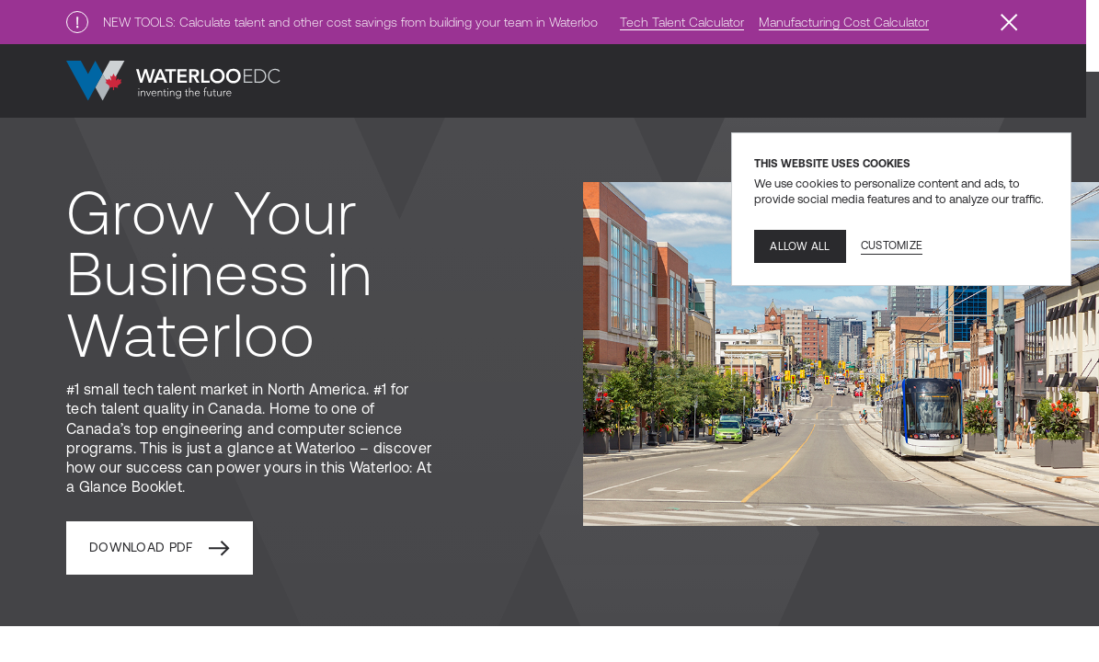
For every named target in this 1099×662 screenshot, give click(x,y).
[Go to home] (173, 81)
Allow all (800, 246)
